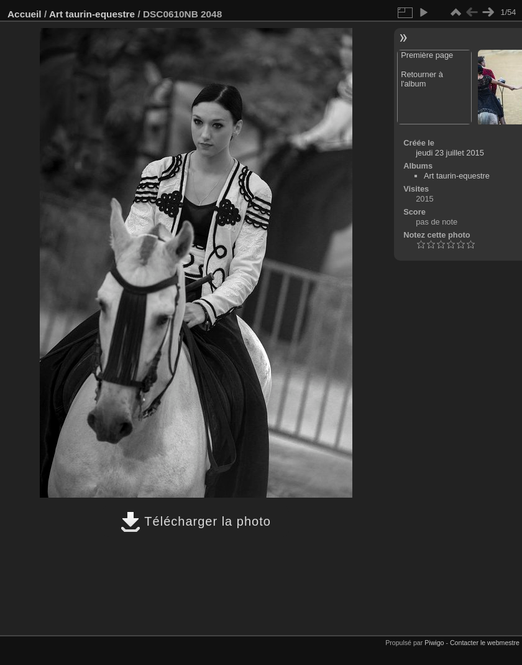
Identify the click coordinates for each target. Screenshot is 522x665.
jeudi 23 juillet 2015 (450, 152)
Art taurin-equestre (92, 14)
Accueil (24, 14)
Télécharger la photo (196, 521)
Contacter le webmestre (485, 642)
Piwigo (434, 642)
